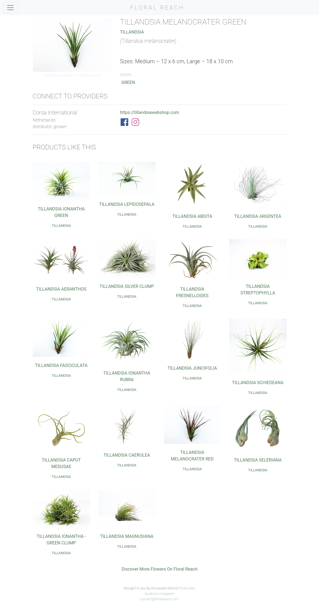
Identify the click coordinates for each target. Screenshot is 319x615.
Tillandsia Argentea (257, 216)
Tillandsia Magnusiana (127, 536)
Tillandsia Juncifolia (192, 368)
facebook (151, 594)
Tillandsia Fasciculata (61, 365)
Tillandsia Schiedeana (258, 382)
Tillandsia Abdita (192, 216)
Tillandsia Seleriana (258, 460)
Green (128, 82)
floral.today (186, 588)
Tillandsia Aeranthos (61, 289)
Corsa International (66, 75)
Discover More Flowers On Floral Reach (160, 569)
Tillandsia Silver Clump (127, 286)
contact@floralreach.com (160, 599)
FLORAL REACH (157, 7)
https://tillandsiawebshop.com (149, 112)
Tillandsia (132, 32)
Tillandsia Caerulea (126, 455)
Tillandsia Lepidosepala (126, 204)
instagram (166, 594)
